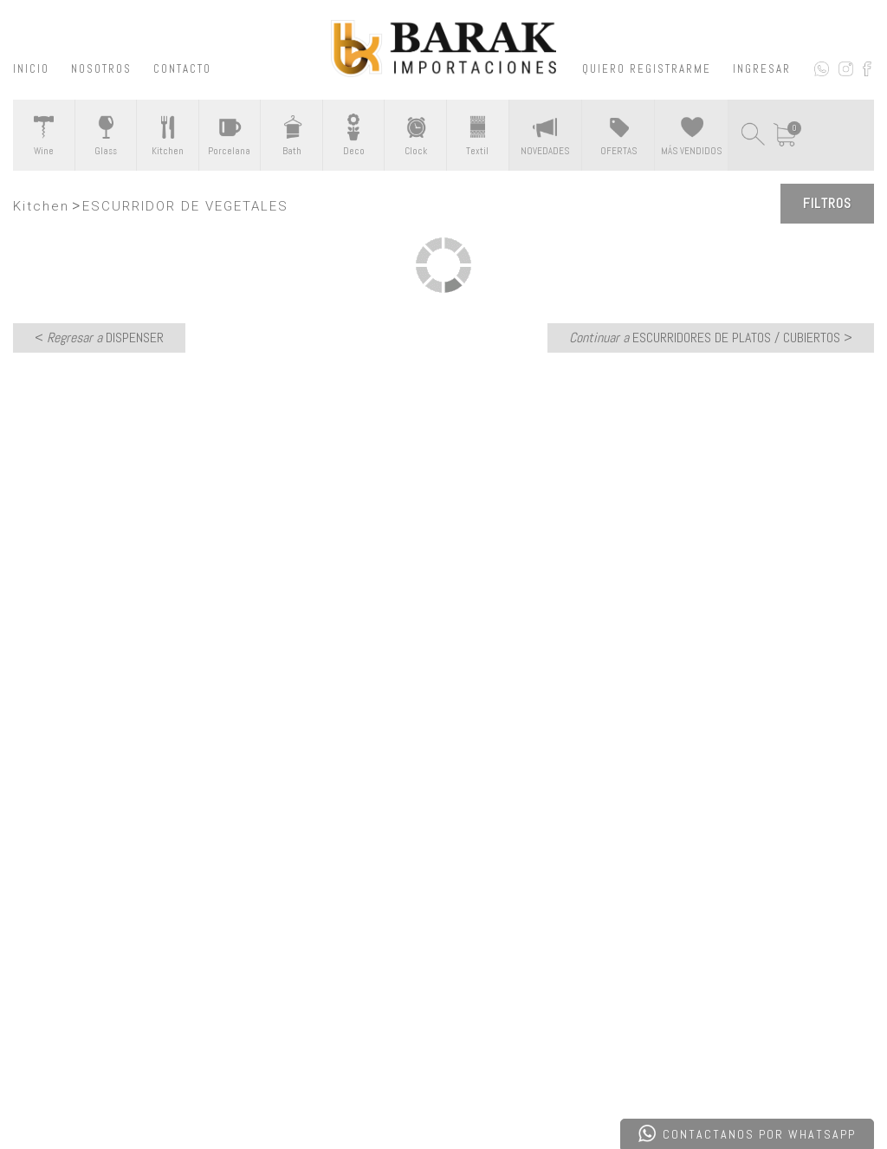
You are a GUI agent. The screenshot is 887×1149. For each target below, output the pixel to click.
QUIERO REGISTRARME (646, 69)
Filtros (827, 203)
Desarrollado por (133, 1091)
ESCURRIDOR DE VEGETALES (185, 206)
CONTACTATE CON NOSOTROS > (444, 700)
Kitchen (41, 206)
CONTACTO (182, 69)
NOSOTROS (101, 69)
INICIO (31, 69)
